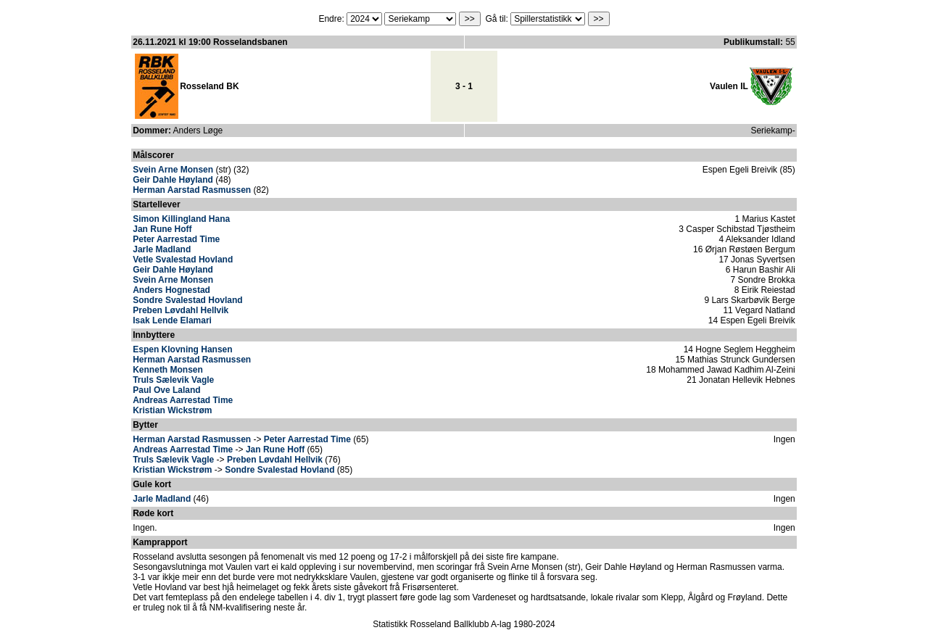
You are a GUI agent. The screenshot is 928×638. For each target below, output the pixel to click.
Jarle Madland (162, 249)
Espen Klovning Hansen (182, 349)
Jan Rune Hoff (162, 229)
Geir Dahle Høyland (173, 180)
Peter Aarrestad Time (176, 239)
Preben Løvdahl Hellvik (180, 310)
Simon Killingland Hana (181, 219)
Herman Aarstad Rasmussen (192, 190)
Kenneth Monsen (168, 370)
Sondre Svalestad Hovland (187, 300)
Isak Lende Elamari (172, 320)
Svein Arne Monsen (173, 170)
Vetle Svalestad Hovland (183, 259)
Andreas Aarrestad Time (183, 400)
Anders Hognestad (171, 290)
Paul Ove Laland (166, 390)
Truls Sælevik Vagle (173, 380)
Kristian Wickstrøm (172, 410)
